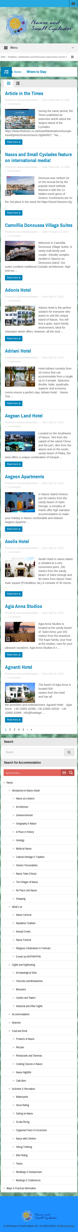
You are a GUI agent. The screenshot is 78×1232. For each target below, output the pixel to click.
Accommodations (21, 1014)
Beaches (16, 1023)
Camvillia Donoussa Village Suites (38, 225)
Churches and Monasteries (29, 981)
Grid (8, 84)
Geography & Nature (26, 824)
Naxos (10, 783)
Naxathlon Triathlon (25, 923)
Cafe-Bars (21, 1081)
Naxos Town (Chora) (26, 874)
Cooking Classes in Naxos (29, 1064)
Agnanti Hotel (18, 667)
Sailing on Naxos (24, 1113)
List (18, 84)
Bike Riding (22, 1155)
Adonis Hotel (18, 290)
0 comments (14, 104)
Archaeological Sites (26, 973)
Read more (14, 142)
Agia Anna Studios (23, 606)
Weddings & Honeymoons (29, 1172)
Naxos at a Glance (25, 798)
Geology (20, 840)
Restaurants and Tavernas (29, 1056)
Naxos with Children (26, 1139)
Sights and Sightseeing (23, 965)
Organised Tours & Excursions (31, 1130)
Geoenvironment (24, 815)
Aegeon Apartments (24, 477)
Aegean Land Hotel (24, 416)
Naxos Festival (23, 940)
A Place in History (25, 832)
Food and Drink (19, 1031)
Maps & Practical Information (21, 1188)
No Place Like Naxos (26, 890)
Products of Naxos (25, 1039)
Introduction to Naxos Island (26, 790)
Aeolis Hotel (17, 542)
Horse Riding (22, 1105)
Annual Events (23, 931)
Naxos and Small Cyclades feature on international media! (38, 157)
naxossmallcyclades (27, 100)
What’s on (17, 907)
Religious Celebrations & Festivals (33, 948)
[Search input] (32, 772)
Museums (21, 989)
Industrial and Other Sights (29, 1006)
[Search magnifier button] (71, 772)
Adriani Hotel (18, 351)
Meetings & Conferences (28, 1180)
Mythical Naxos (24, 849)
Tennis (19, 1164)
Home (17, 72)
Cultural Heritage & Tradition (30, 857)
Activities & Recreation (23, 1089)
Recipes (20, 1047)
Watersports (22, 1097)
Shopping (20, 899)
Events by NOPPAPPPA (28, 957)
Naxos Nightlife (23, 1072)
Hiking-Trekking (24, 1147)
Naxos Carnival (23, 915)
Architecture (22, 807)
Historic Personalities (27, 865)
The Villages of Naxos (27, 882)
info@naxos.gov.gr (65, 1226)
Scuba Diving (22, 1122)
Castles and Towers (26, 998)
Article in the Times (24, 93)
